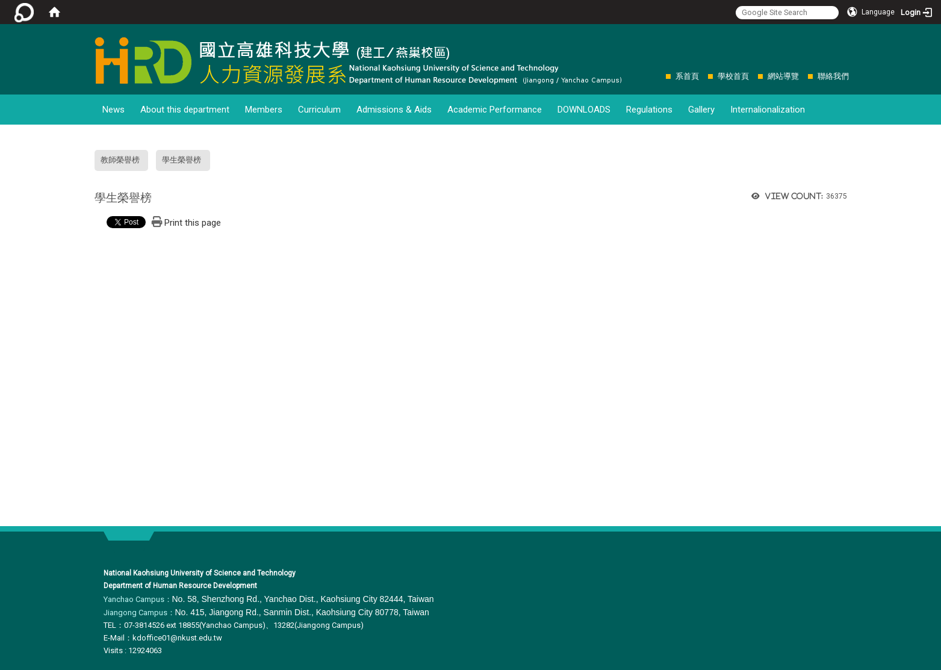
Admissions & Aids (394, 109)
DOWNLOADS (583, 109)
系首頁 (687, 76)
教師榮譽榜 (120, 159)
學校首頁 (733, 76)
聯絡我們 (833, 76)
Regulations (649, 109)
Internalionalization (767, 109)
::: (659, 76)
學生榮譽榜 (181, 159)
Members (263, 109)
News (113, 109)
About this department (184, 109)
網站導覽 (783, 76)
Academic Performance (494, 109)
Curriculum (319, 109)
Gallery (701, 109)
